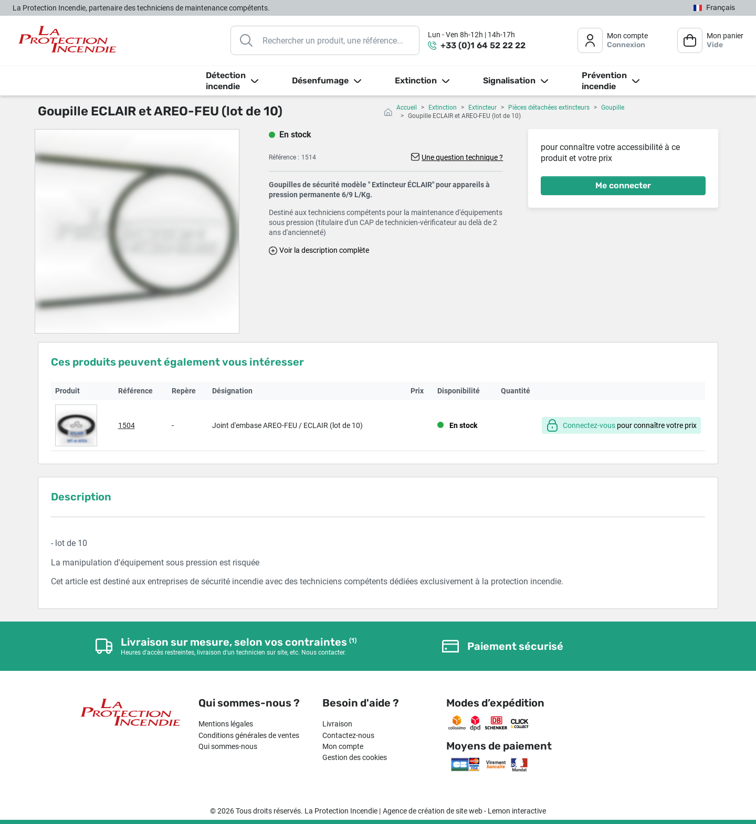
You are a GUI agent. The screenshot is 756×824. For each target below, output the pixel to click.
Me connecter (623, 185)
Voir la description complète (324, 250)
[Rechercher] (324, 40)
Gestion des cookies (354, 757)
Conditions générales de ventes (248, 735)
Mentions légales (225, 724)
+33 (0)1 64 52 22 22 (483, 45)
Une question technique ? (462, 157)
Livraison (337, 724)
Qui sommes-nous (227, 746)
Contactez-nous (348, 735)
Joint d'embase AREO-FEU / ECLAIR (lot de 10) (287, 425)
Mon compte (342, 746)
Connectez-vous (589, 425)
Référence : (284, 157)
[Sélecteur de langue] (714, 8)
